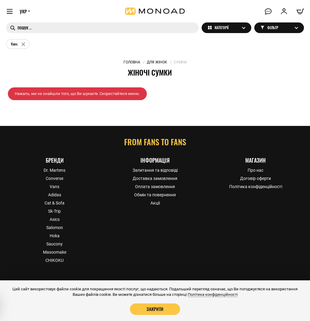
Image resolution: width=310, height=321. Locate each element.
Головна (132, 62)
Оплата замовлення (155, 186)
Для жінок (157, 62)
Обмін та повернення (155, 194)
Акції (155, 203)
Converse (54, 178)
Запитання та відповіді (155, 170)
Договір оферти (255, 178)
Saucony (54, 244)
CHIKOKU (54, 260)
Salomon (54, 227)
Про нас (255, 170)
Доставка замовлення (155, 178)
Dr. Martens (54, 170)
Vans (54, 186)
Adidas (54, 194)
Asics (55, 219)
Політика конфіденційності (255, 186)
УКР (23, 11)
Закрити (155, 309)
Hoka (55, 235)
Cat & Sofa (54, 203)
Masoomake (54, 252)
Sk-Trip (54, 211)
